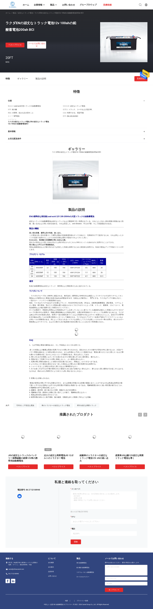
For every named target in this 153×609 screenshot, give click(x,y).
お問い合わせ (52, 576)
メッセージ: (76, 489)
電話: (73, 529)
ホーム (8, 13)
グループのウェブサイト (88, 6)
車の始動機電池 (81, 563)
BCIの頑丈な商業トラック (86, 405)
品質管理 (51, 571)
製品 (14, 13)
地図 (66, 601)
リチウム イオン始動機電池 (85, 572)
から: (73, 517)
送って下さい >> (114, 590)
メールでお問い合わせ (36, 44)
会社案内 (51, 567)
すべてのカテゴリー (82, 577)
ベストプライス (15, 45)
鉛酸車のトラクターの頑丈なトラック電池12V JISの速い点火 (94, 458)
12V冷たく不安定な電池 (25, 405)
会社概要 (51, 562)
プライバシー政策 (82, 601)
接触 (76, 542)
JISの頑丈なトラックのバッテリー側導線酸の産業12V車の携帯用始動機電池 (22, 458)
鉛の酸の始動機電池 (82, 567)
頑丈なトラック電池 (25, 13)
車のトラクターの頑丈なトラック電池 (56, 405)
